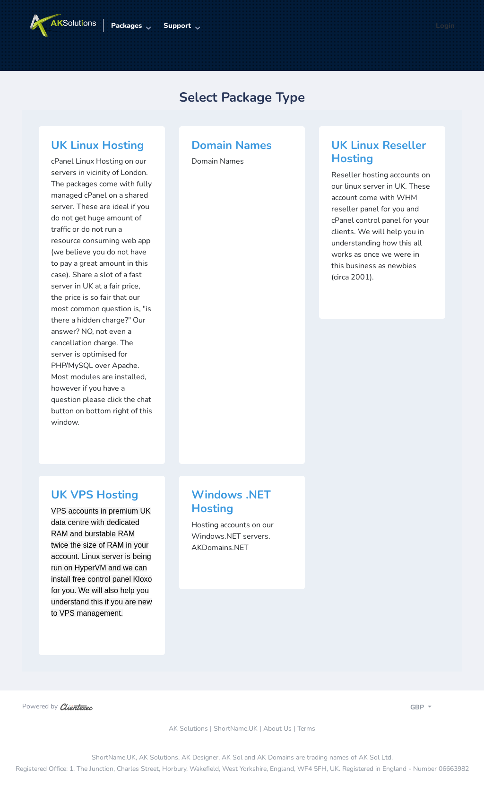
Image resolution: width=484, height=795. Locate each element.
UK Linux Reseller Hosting (378, 152)
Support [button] (177, 25)
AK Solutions (188, 728)
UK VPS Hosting (94, 494)
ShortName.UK (236, 728)
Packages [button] (126, 25)
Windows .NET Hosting (231, 501)
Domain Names (231, 145)
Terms (306, 728)
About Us (277, 728)
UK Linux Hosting (97, 145)
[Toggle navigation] (429, 708)
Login (445, 25)
